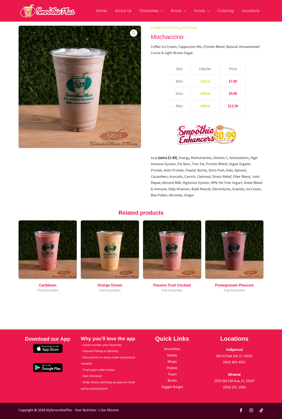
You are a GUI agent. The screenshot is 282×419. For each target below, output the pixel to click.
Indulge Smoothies (165, 27)
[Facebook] (241, 410)
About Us (127, 10)
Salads (172, 355)
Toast (172, 373)
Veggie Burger (172, 386)
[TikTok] (261, 410)
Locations (251, 10)
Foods (201, 10)
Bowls (179, 10)
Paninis (172, 367)
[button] (133, 33)
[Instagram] (251, 410)
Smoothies (152, 10)
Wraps (172, 361)
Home (106, 10)
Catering (227, 10)
